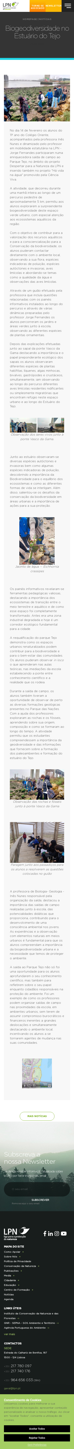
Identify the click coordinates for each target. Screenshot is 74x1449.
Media (7, 1275)
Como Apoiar (12, 1252)
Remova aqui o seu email (25, 1203)
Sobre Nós (10, 1256)
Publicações (11, 1271)
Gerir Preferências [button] (37, 1444)
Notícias (45, 19)
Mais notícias (37, 1116)
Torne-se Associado (38, 7)
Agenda (8, 1299)
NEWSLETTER (54, 6)
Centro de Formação (17, 1290)
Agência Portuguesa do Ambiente (25, 1328)
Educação (10, 1285)
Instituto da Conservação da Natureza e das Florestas (31, 1316)
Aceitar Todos (37, 1428)
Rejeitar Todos (37, 1437)
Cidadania (10, 1280)
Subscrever (40, 1200)
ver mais (9, 1334)
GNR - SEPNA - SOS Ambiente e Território (29, 1323)
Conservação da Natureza (20, 1266)
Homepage (30, 19)
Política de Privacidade (17, 1261)
